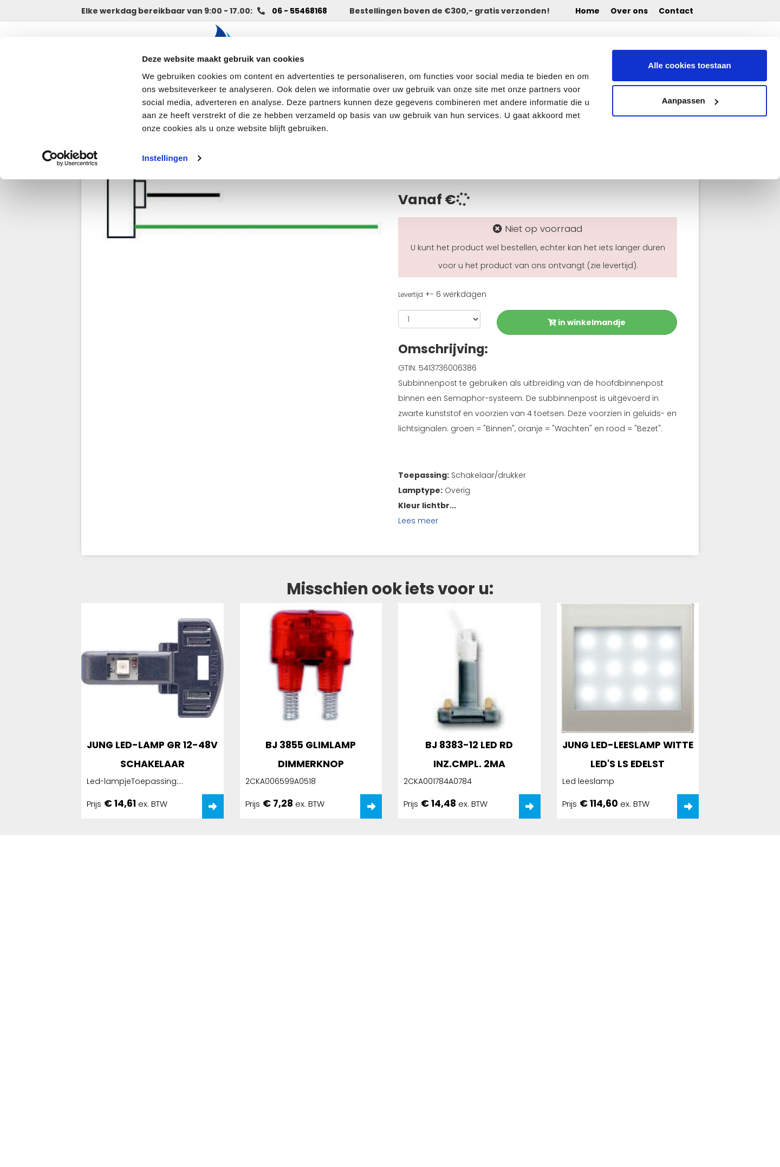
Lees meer (418, 520)
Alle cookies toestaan (689, 28)
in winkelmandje (587, 322)
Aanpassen (690, 64)
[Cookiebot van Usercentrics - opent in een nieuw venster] (70, 121)
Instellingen (165, 121)
